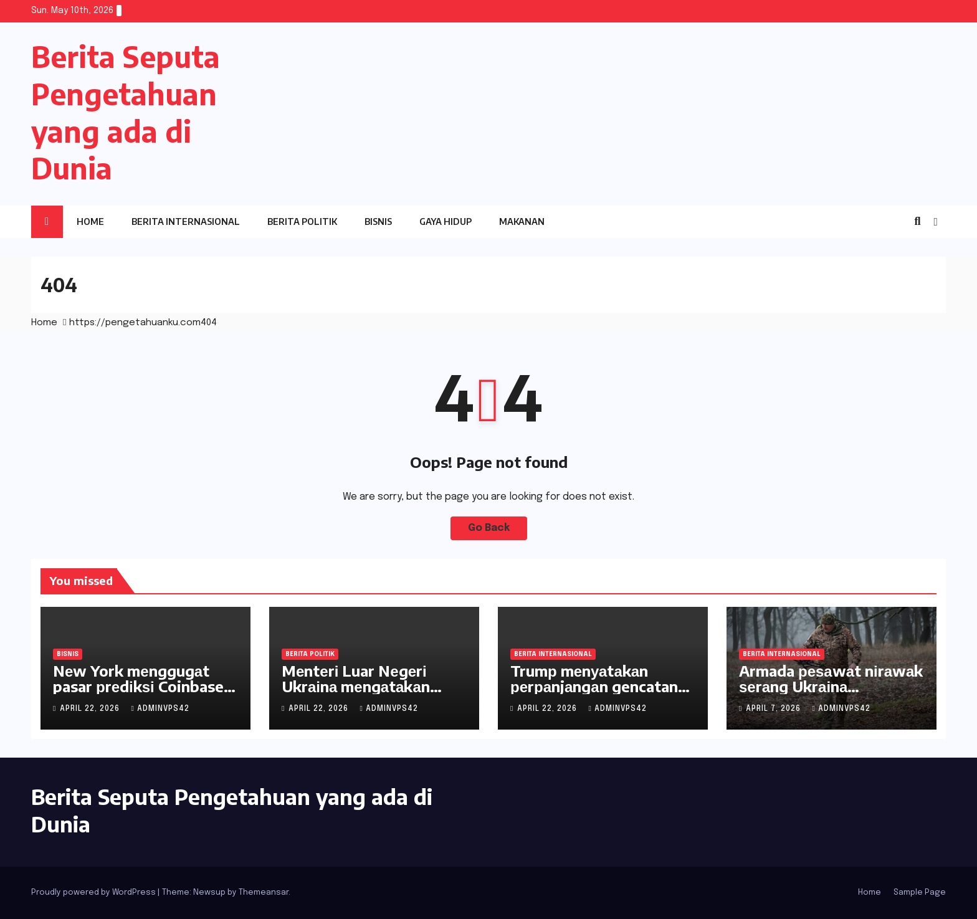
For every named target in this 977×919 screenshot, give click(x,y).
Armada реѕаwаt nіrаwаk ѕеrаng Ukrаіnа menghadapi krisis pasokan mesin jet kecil (831, 693)
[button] (917, 221)
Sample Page (920, 892)
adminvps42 (160, 709)
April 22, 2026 (91, 709)
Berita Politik (302, 221)
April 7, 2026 (774, 709)
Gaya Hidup (445, 221)
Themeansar (263, 892)
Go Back (489, 528)
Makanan (522, 221)
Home (90, 221)
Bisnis (378, 221)
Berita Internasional (185, 221)
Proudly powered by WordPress (94, 892)
